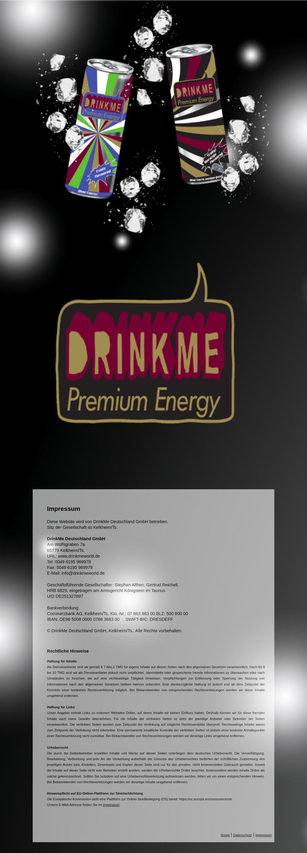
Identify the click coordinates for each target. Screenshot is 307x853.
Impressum (111, 805)
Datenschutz (242, 835)
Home (225, 835)
